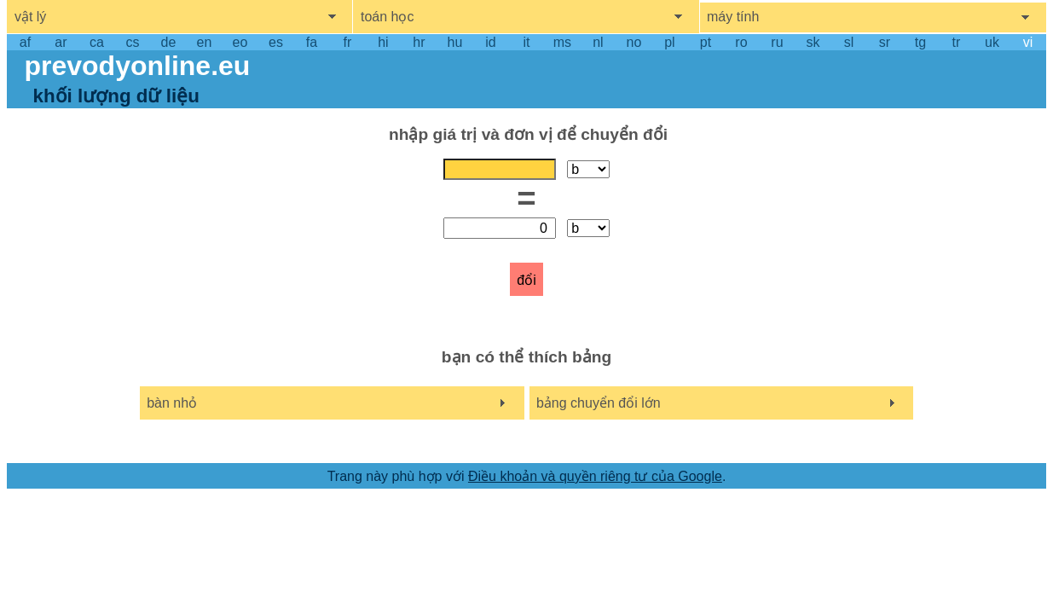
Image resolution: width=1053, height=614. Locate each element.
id (490, 42)
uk (992, 42)
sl (849, 42)
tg (920, 42)
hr (419, 42)
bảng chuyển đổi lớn (598, 403)
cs (132, 42)
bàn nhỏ (172, 403)
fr (348, 42)
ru (777, 42)
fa (311, 42)
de (168, 42)
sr (884, 42)
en (204, 42)
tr (956, 42)
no (634, 42)
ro (741, 42)
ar (61, 42)
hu (455, 42)
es (276, 42)
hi (383, 42)
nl (598, 42)
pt (705, 42)
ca (97, 42)
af (25, 42)
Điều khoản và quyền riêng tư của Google (595, 476)
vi (1028, 42)
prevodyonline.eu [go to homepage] (137, 65)
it (526, 42)
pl (669, 42)
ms (562, 42)
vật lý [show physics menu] (30, 16)
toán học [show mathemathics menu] (387, 16)
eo (240, 42)
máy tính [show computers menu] (733, 16)
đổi (526, 280)
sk (812, 42)
